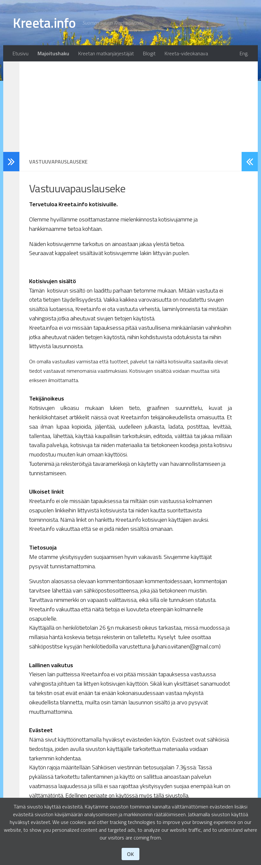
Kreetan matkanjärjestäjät (106, 53)
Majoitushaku (53, 53)
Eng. (244, 53)
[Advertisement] (130, 106)
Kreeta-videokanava (186, 53)
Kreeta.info (44, 22)
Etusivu (20, 53)
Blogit (149, 53)
